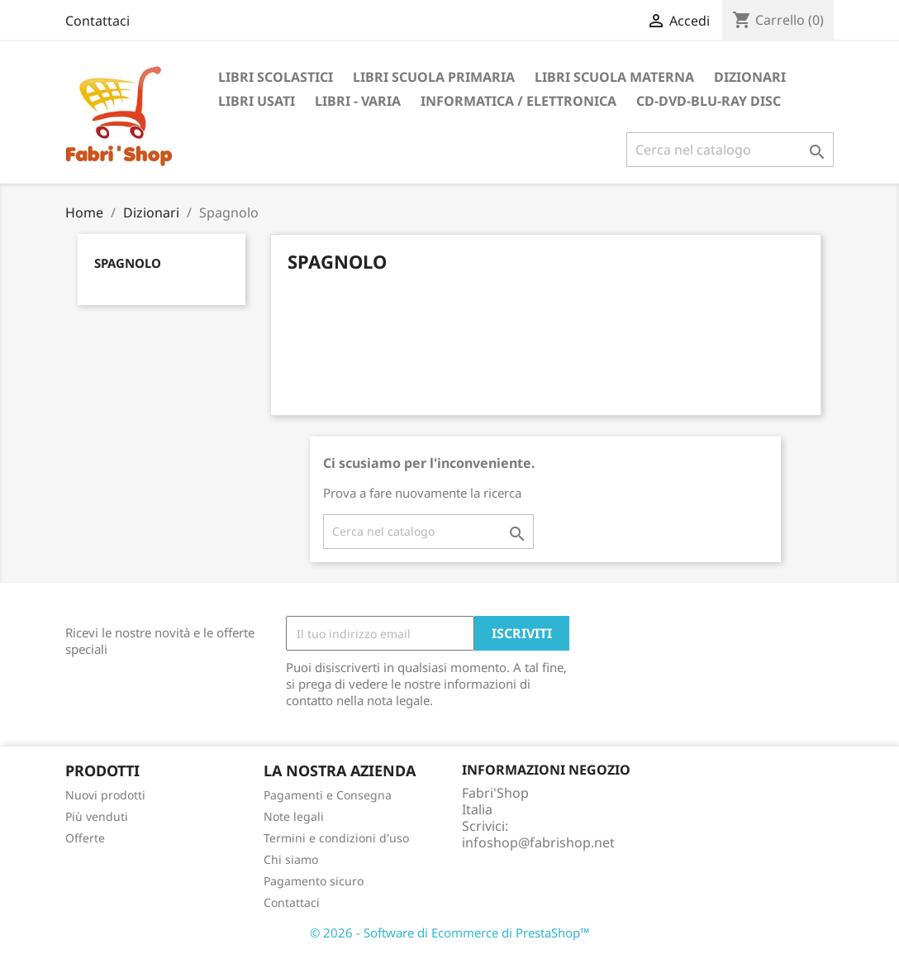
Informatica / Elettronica (518, 101)
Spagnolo (127, 263)
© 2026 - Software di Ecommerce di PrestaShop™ (450, 932)
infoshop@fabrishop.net (538, 842)
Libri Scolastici (275, 77)
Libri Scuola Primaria (434, 77)
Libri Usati (256, 101)
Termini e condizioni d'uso (336, 838)
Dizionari (750, 77)
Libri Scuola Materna (614, 77)
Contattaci (97, 21)
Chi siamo (291, 859)
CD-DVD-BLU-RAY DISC (708, 101)
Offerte (85, 838)
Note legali (294, 816)
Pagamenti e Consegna (328, 795)
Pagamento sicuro (314, 881)
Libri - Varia (358, 101)
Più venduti (96, 816)
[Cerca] (730, 149)
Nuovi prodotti (105, 795)
